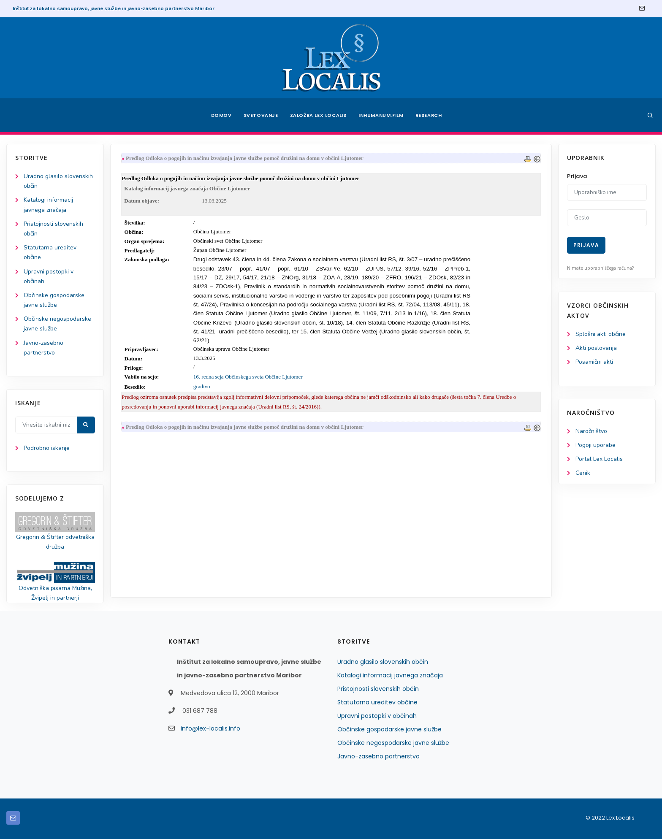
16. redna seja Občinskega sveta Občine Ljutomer (248, 376)
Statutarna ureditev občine (377, 702)
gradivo (201, 386)
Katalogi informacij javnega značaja (390, 675)
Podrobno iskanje (47, 448)
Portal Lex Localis (599, 459)
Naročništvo (591, 431)
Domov (221, 115)
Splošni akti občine (600, 334)
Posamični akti (594, 362)
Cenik (582, 473)
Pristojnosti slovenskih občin (378, 689)
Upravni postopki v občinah (377, 716)
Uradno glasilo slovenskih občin (382, 662)
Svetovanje (261, 115)
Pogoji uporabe (595, 445)
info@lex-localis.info (210, 728)
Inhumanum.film (380, 115)
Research (428, 115)
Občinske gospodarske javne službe (389, 729)
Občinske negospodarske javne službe (393, 743)
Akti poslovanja (596, 348)
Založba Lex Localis (318, 115)
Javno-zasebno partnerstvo (378, 756)
